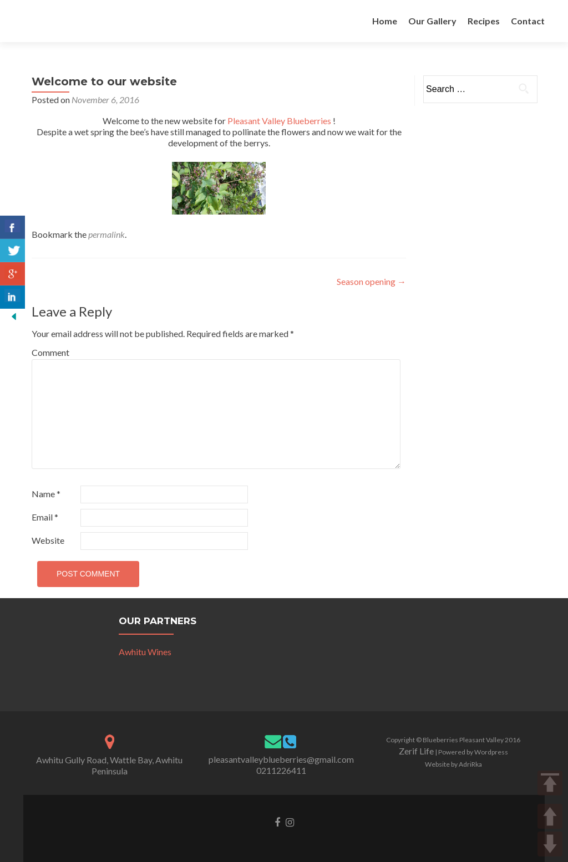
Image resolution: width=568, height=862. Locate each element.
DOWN (549, 844)
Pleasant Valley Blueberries (279, 120)
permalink (106, 234)
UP (549, 816)
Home (384, 21)
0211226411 (281, 770)
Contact (528, 21)
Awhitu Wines (145, 651)
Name (46, 493)
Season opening (371, 281)
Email (45, 517)
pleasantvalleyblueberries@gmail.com (281, 759)
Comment (50, 352)
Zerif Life (416, 751)
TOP (549, 783)
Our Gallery (432, 21)
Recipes (484, 21)
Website (48, 540)
